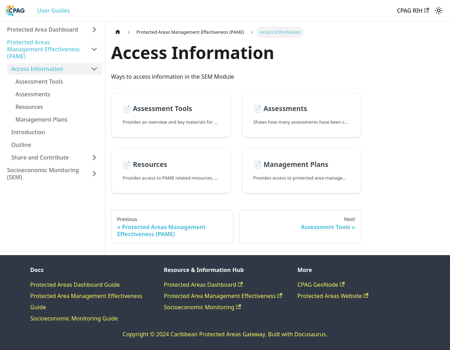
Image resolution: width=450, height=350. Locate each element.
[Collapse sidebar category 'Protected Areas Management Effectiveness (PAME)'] (94, 49)
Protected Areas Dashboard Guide (75, 285)
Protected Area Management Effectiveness (223, 296)
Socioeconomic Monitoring (202, 307)
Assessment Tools (39, 81)
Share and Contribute (40, 157)
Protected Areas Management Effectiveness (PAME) (43, 49)
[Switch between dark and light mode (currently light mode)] (438, 10)
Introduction (28, 132)
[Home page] (117, 32)
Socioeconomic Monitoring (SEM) (43, 173)
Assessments (32, 94)
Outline (21, 145)
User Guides (53, 10)
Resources (29, 107)
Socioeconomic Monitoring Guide (74, 318)
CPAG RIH (413, 10)
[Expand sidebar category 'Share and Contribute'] (94, 157)
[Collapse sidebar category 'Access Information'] (94, 68)
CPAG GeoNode (321, 285)
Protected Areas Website (332, 296)
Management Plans (41, 119)
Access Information (37, 69)
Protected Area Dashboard (42, 29)
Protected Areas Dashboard (203, 285)
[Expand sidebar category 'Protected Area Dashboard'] (94, 29)
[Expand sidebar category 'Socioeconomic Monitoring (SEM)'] (94, 173)
